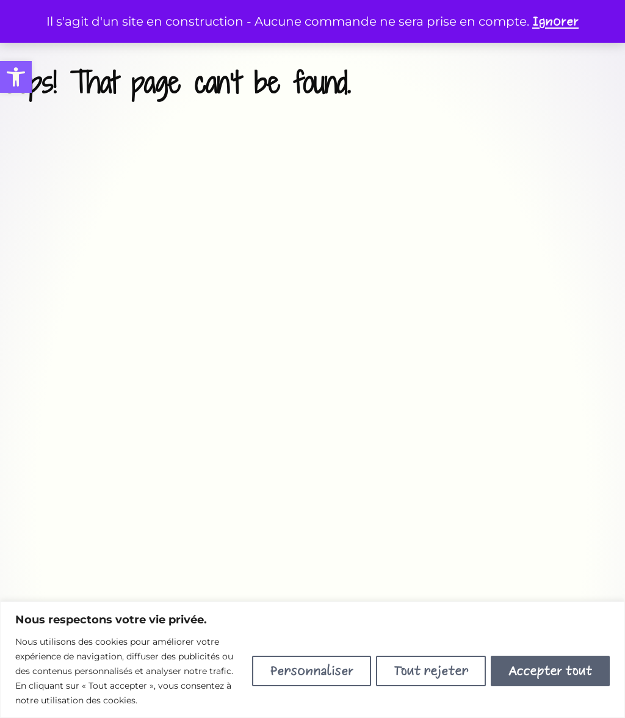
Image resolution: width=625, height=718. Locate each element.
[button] (16, 77)
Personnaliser (311, 671)
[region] (312, 659)
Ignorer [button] (555, 21)
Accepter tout (550, 671)
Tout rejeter (431, 671)
